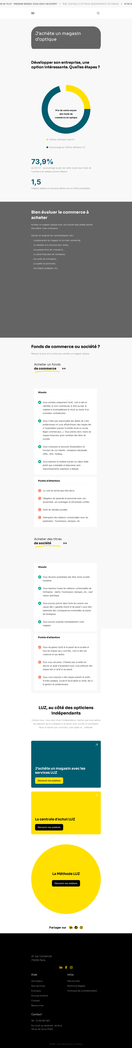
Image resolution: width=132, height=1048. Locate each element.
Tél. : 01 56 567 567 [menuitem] (40, 1020)
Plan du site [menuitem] (73, 981)
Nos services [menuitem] (38, 986)
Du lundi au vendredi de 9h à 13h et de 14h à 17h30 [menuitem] (46, 1027)
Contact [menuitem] (35, 1000)
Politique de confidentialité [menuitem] (82, 990)
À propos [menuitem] (36, 990)
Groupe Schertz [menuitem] (39, 995)
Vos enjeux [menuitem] (37, 981)
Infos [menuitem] (70, 974)
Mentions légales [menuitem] (76, 986)
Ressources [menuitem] (37, 1005)
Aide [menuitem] (34, 974)
